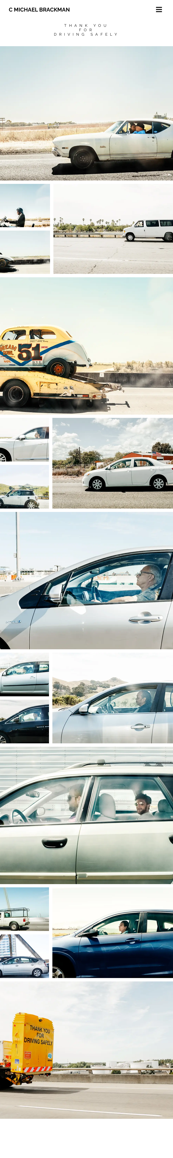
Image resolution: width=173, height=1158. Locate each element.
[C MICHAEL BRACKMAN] (39, 9)
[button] (159, 9)
